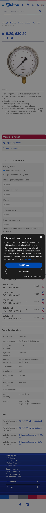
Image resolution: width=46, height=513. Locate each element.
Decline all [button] (24, 271)
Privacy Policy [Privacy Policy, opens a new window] (30, 259)
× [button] (41, 237)
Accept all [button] (24, 265)
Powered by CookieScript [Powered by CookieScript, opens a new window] (33, 277)
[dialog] (23, 256)
